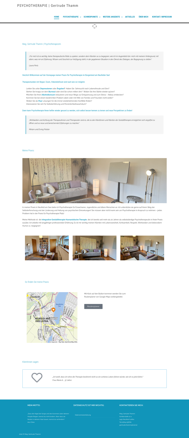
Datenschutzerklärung (83, 415)
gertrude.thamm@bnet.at (128, 425)
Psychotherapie (70, 17)
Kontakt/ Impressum (162, 17)
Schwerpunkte (91, 17)
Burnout (52, 92)
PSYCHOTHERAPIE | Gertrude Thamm (47, 5)
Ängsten (60, 89)
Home (56, 17)
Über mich (143, 17)
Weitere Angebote (111, 17)
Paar (40, 101)
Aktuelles (130, 17)
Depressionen (46, 89)
